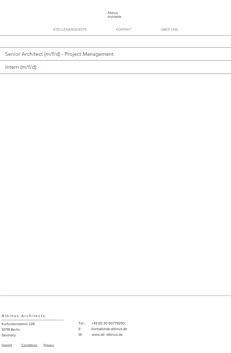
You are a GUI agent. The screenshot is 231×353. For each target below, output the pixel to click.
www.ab (98, 334)
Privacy (49, 345)
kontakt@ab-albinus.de (109, 329)
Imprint (7, 345)
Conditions (29, 345)
